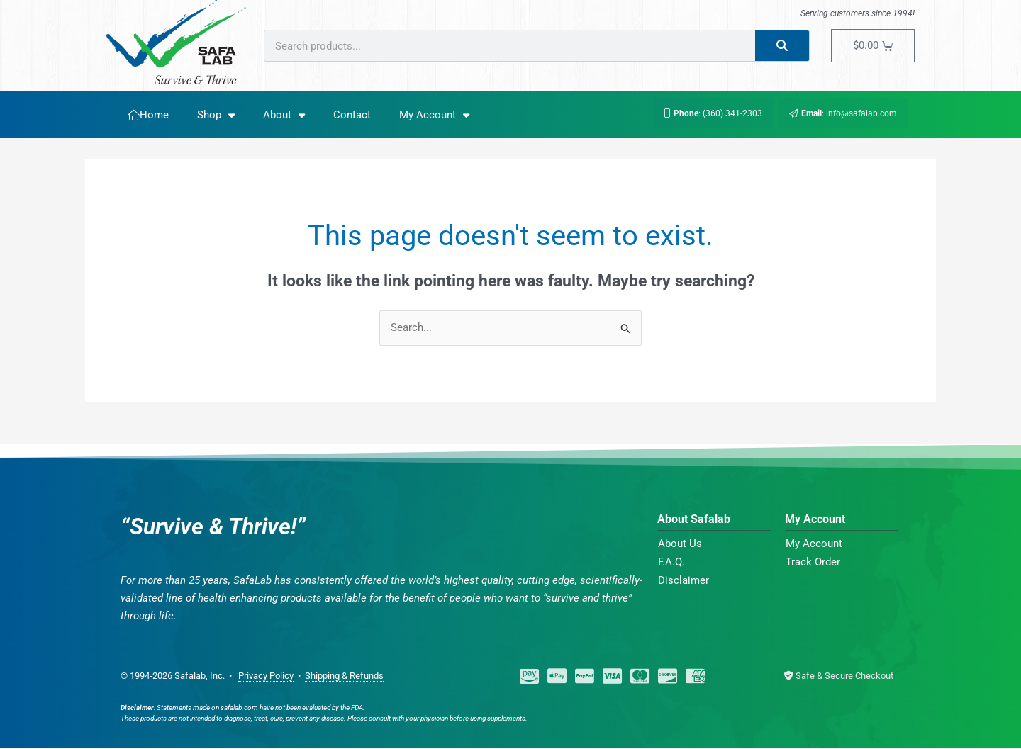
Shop (216, 115)
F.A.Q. (671, 562)
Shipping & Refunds (344, 676)
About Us (680, 544)
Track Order (813, 562)
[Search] (782, 45)
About (284, 115)
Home (148, 114)
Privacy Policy (266, 676)
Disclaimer (683, 581)
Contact (352, 114)
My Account (434, 115)
